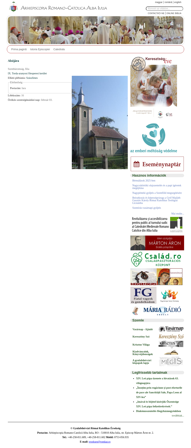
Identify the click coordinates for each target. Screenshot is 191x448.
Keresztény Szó (140, 336)
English (177, 2)
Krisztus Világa (141, 344)
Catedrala (59, 49)
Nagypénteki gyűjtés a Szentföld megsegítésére (157, 193)
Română (168, 2)
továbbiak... (178, 415)
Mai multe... (177, 213)
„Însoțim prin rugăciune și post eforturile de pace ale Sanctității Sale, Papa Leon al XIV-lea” (159, 392)
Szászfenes (32, 78)
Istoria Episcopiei (40, 49)
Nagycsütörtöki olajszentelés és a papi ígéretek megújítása (156, 186)
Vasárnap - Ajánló (142, 329)
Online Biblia (174, 13)
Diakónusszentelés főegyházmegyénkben (158, 411)
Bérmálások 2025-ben (143, 180)
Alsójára (13, 61)
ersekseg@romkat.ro (100, 441)
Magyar (158, 2)
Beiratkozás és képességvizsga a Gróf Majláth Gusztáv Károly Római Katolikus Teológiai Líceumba (156, 200)
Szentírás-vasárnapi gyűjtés (146, 207)
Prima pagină (19, 49)
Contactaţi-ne (156, 13)
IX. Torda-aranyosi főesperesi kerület (27, 73)
